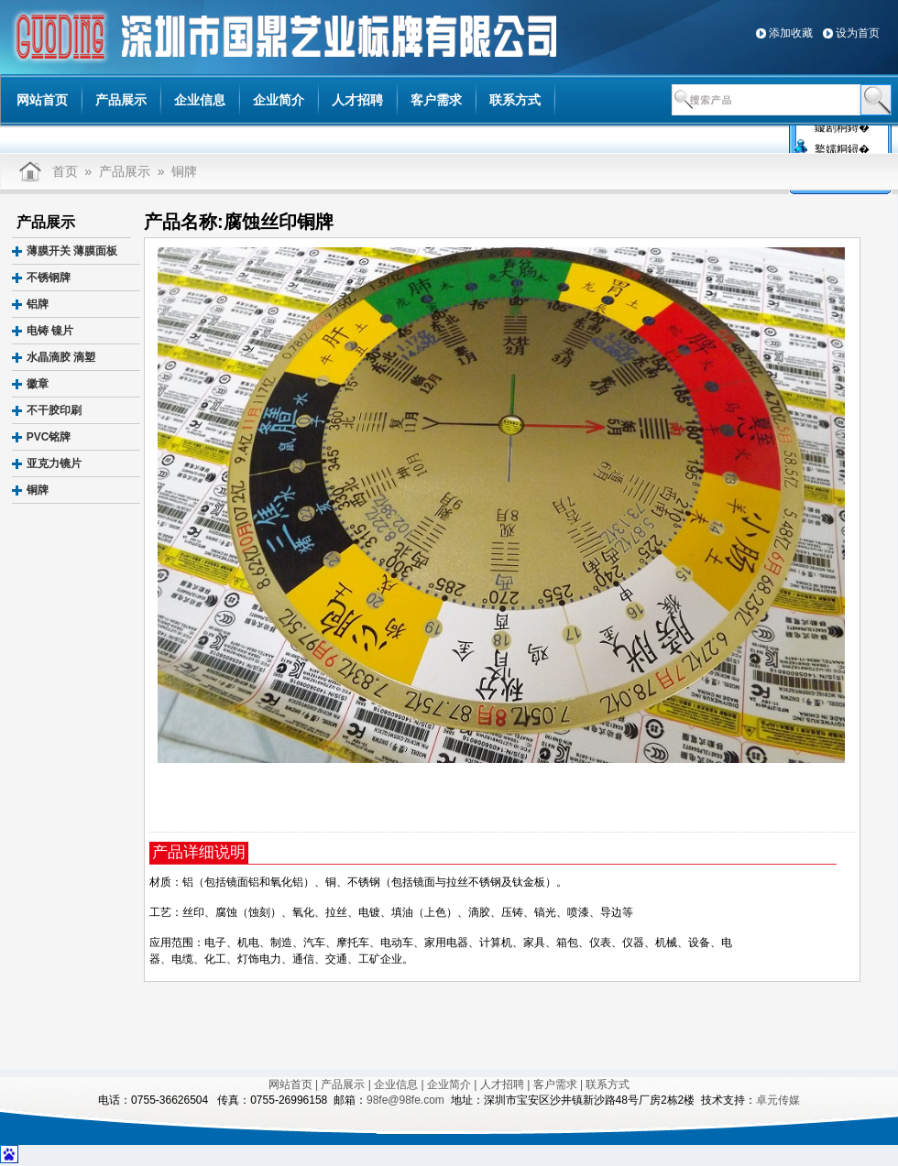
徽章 (38, 383)
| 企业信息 (393, 1084)
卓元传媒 (778, 1100)
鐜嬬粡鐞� (842, 147)
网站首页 (42, 100)
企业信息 (199, 100)
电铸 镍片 (50, 330)
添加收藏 (791, 33)
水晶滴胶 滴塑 (61, 357)
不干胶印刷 (54, 410)
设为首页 (858, 33)
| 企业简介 (446, 1084)
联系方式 (515, 100)
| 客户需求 (551, 1084)
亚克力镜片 (54, 463)
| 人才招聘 (498, 1084)
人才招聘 (357, 100)
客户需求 (436, 100)
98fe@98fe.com (405, 1100)
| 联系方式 (605, 1084)
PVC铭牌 (49, 436)
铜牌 (184, 171)
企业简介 (278, 100)
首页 (65, 171)
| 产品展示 (340, 1084)
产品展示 (121, 100)
